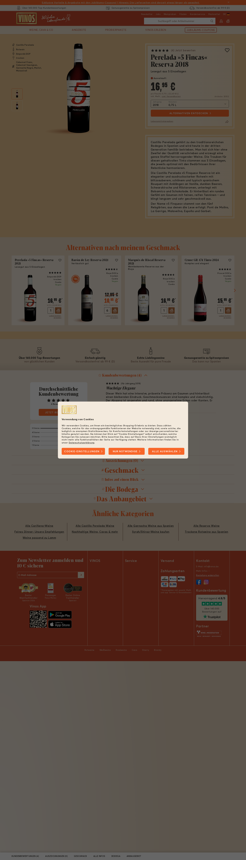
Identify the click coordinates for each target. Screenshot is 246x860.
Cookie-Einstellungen (81, 451)
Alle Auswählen (164, 451)
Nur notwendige (125, 451)
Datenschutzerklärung (81, 442)
